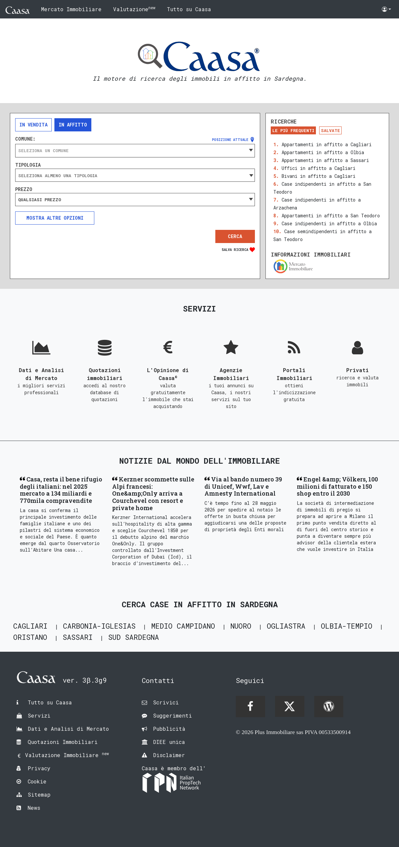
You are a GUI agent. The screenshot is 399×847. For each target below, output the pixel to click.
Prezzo (23, 189)
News (34, 807)
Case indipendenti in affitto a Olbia (329, 223)
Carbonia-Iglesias (99, 626)
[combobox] (135, 150)
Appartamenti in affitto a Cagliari (327, 144)
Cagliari (30, 626)
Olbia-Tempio (346, 626)
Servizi (39, 715)
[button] (386, 9)
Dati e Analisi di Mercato (68, 728)
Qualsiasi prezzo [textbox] (39, 200)
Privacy (39, 768)
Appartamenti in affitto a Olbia (323, 152)
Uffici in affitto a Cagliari (318, 168)
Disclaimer (169, 754)
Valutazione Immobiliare (67, 754)
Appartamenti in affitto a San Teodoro (331, 215)
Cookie (37, 781)
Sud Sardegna (133, 637)
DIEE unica (169, 741)
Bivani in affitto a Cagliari (318, 176)
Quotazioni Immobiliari (63, 741)
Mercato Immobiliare (71, 9)
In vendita (33, 125)
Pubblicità (169, 728)
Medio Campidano (183, 626)
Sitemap (39, 794)
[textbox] (135, 150)
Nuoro (240, 626)
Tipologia (28, 165)
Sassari (78, 637)
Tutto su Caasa (189, 9)
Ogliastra (286, 626)
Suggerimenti (172, 715)
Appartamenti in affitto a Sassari (325, 160)
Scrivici (166, 702)
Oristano (30, 637)
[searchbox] (135, 175)
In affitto (73, 125)
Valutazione (134, 9)
